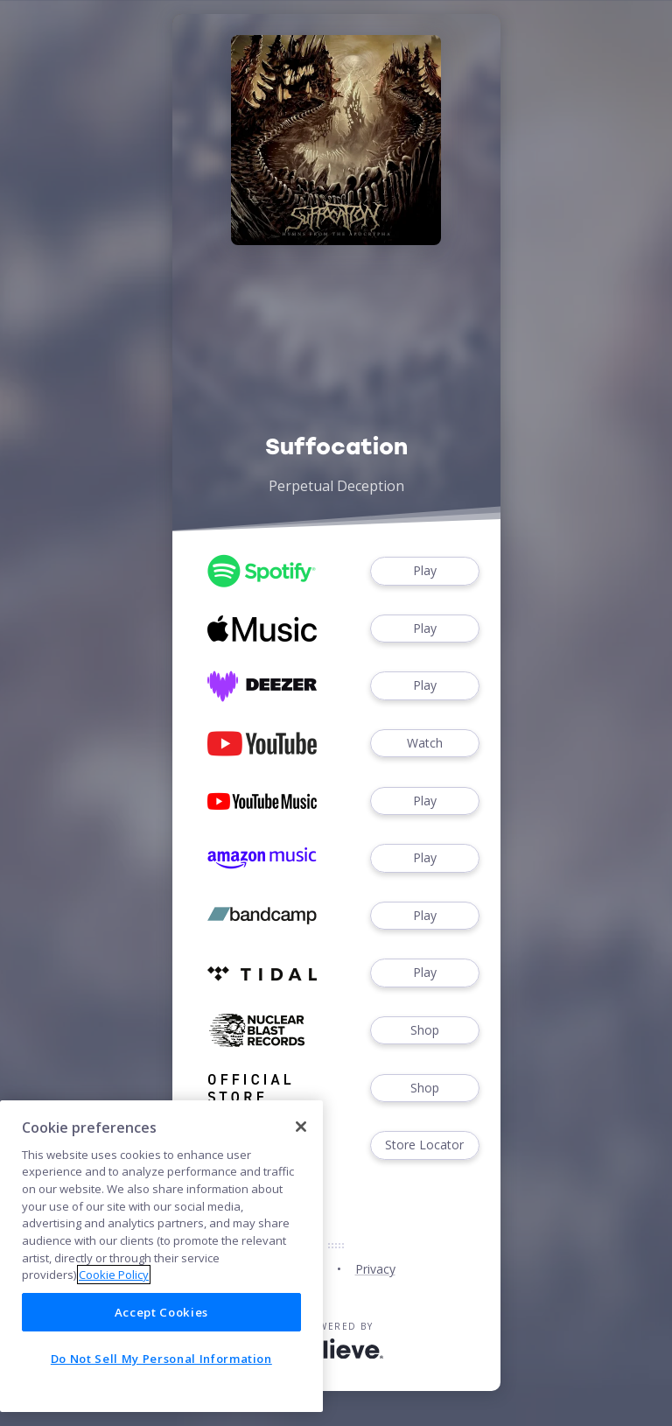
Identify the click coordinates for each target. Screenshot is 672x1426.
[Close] (301, 1126)
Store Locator (424, 1145)
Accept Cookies (161, 1312)
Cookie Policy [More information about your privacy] (114, 1274)
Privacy (375, 1269)
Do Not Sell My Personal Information (161, 1358)
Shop (424, 1030)
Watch (424, 743)
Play (424, 571)
